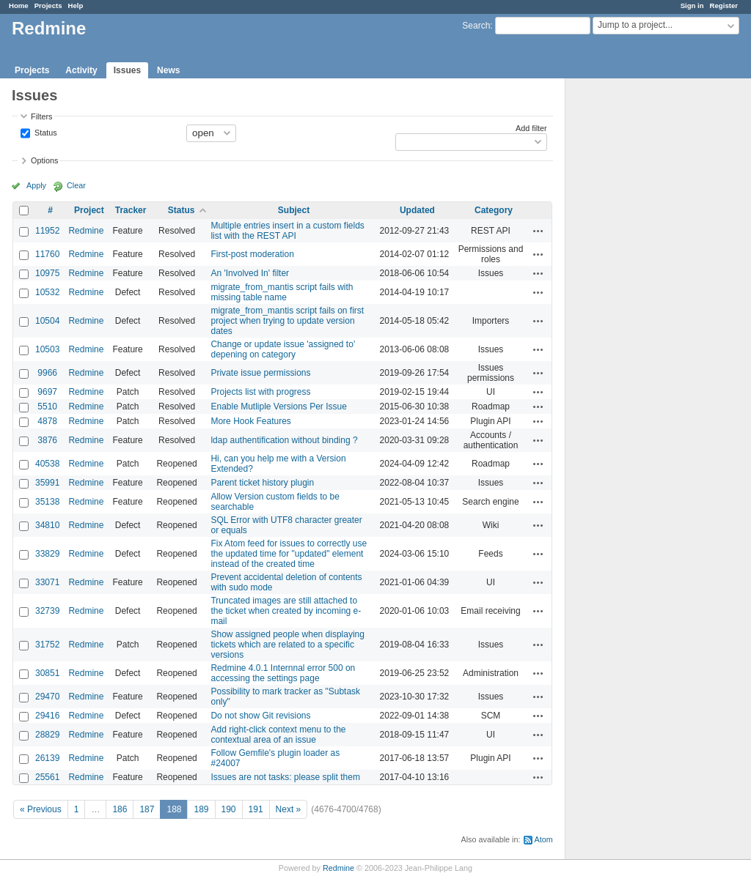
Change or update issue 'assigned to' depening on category (282, 349)
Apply (36, 185)
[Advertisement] (638, 308)
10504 (47, 321)
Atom (544, 839)
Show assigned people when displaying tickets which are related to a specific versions (287, 644)
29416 (47, 715)
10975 (47, 273)
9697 (47, 392)
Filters (41, 116)
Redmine (85, 231)
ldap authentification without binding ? (283, 440)
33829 (47, 554)
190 (228, 809)
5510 (47, 406)
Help (76, 5)
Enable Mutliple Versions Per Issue (278, 406)
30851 (47, 673)
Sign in (692, 5)
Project (89, 210)
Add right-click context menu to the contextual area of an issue (277, 734)
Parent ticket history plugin (262, 483)
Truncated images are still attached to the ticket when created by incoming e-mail (285, 610)
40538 (47, 464)
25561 (47, 777)
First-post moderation (251, 254)
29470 (47, 696)
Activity (81, 70)
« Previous (41, 809)
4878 (47, 421)
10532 (47, 292)
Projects (48, 5)
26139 (47, 758)
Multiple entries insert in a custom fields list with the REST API (287, 230)
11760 (47, 254)
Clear (76, 185)
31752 (47, 644)
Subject (293, 210)
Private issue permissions (260, 373)
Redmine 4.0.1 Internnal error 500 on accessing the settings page (282, 673)
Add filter (531, 128)
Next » (288, 809)
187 (146, 809)
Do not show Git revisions (260, 715)
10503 (47, 349)
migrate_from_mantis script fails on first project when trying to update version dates (287, 320)
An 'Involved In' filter (249, 273)
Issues (127, 70)
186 (119, 809)
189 (201, 809)
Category (494, 210)
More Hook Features (250, 421)
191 (256, 809)
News (168, 70)
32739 (47, 611)
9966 (47, 373)
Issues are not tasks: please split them (284, 777)
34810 (47, 525)
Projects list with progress (260, 392)
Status (44, 131)
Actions (538, 231)
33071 (47, 582)
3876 (47, 440)
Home (19, 5)
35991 (47, 483)
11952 (47, 231)
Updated (417, 210)
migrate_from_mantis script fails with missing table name (281, 292)
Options (44, 160)
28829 (47, 735)
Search (476, 26)
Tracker (131, 210)
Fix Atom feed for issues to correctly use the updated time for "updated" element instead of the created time (288, 553)
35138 (47, 502)
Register (724, 5)
